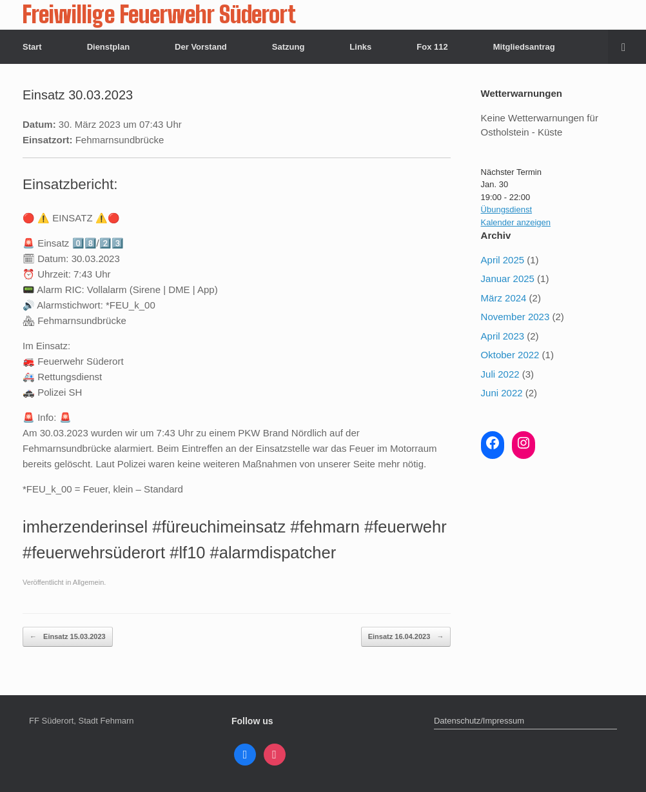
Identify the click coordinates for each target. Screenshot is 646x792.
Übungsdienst (507, 209)
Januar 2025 (507, 278)
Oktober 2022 (510, 354)
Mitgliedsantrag (524, 47)
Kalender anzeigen (516, 222)
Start (32, 47)
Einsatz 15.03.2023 (68, 636)
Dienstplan (108, 47)
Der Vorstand (201, 47)
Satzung (288, 47)
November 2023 (515, 316)
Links (360, 47)
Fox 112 (431, 47)
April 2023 (503, 335)
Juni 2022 (502, 392)
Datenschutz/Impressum (479, 721)
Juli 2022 (500, 374)
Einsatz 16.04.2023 (406, 636)
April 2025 (503, 259)
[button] (627, 47)
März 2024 (504, 297)
